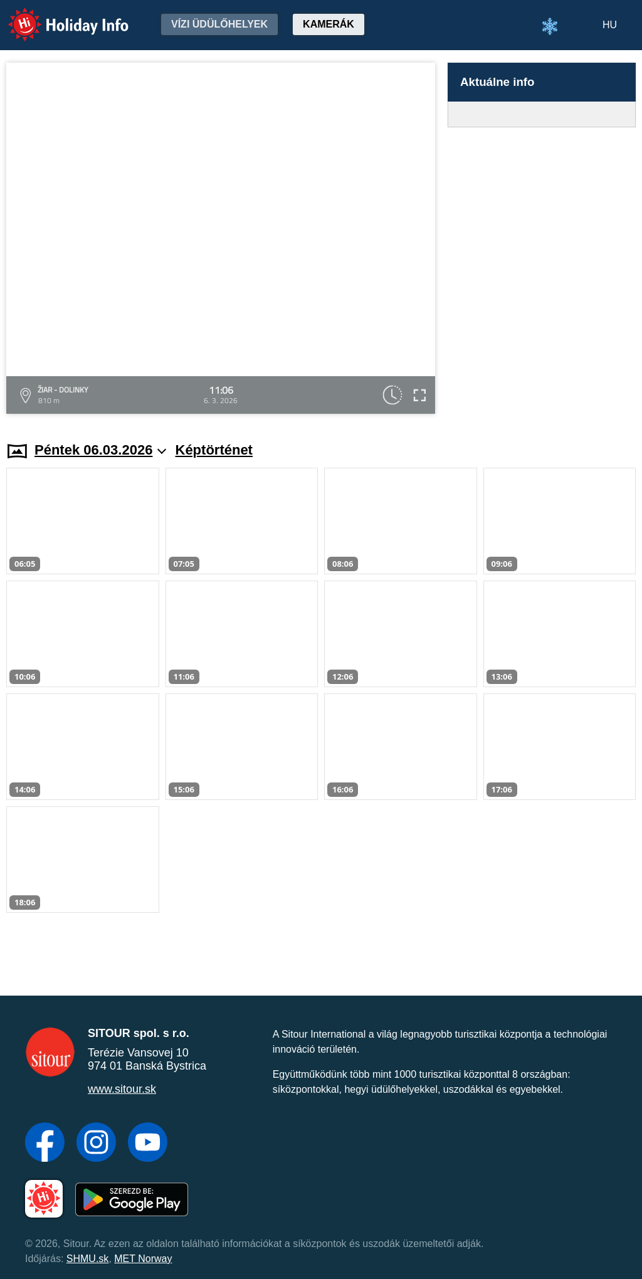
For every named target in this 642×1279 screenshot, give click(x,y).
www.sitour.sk (122, 1089)
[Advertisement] (542, 272)
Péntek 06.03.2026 (100, 450)
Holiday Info (56, 16)
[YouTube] (147, 1143)
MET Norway (143, 1258)
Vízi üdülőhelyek (219, 24)
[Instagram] (96, 1143)
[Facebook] (45, 1143)
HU (610, 24)
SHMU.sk (87, 1258)
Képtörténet (214, 450)
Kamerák (328, 24)
